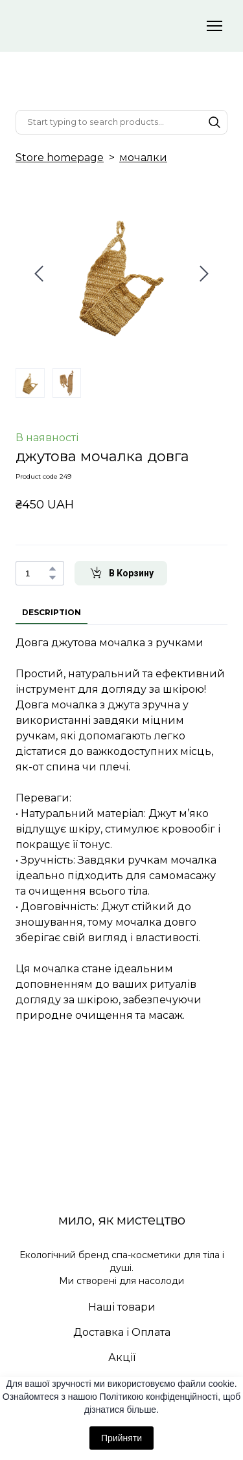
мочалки (143, 157)
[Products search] (121, 122)
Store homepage (60, 157)
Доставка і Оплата (121, 1332)
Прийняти (121, 1438)
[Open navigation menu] (214, 26)
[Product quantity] (36, 573)
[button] (214, 122)
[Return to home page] (109, 26)
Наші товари (122, 1307)
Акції (121, 1357)
